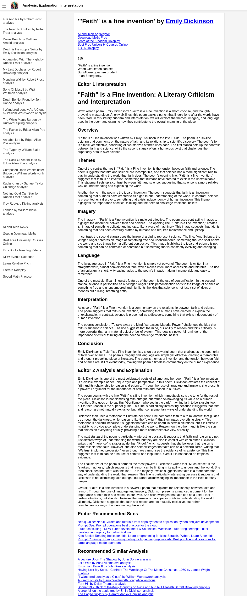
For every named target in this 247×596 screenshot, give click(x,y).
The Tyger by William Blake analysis (21, 151)
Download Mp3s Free (92, 37)
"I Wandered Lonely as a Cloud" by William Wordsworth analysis (122, 576)
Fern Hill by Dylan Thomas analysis (102, 583)
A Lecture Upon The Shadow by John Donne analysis (114, 559)
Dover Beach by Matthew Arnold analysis (20, 41)
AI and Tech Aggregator (94, 34)
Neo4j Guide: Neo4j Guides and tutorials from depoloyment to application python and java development (148, 522)
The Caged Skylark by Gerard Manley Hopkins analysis (115, 594)
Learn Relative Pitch (16, 263)
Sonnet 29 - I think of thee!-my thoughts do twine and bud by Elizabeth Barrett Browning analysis (144, 587)
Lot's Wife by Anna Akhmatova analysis (104, 563)
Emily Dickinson (189, 21)
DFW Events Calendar (18, 256)
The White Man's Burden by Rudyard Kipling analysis (22, 121)
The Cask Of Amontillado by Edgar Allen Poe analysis (22, 161)
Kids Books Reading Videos (22, 250)
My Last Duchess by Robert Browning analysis (22, 71)
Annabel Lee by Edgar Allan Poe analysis (22, 141)
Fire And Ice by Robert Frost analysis (22, 21)
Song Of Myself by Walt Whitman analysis (19, 91)
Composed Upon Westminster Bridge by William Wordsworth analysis (23, 173)
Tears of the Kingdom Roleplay (99, 41)
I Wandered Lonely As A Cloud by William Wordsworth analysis (24, 111)
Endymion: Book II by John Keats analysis (106, 566)
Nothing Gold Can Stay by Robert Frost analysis (21, 195)
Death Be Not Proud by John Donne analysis (22, 101)
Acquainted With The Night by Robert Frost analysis (23, 61)
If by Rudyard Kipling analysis (23, 203)
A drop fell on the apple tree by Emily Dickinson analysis (116, 590)
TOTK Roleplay (88, 48)
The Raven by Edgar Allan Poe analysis (24, 131)
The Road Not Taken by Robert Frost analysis (24, 31)
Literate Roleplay (14, 270)
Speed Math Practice (17, 276)
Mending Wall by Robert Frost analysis (23, 81)
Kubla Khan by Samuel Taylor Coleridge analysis (23, 185)
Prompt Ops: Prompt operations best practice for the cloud (117, 525)
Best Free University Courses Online (23, 242)
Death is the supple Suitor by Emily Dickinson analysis (22, 51)
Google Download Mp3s (19, 233)
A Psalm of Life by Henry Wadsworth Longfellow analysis (116, 580)
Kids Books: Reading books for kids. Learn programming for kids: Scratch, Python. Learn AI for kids (145, 535)
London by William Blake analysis (20, 211)
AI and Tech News (15, 227)
